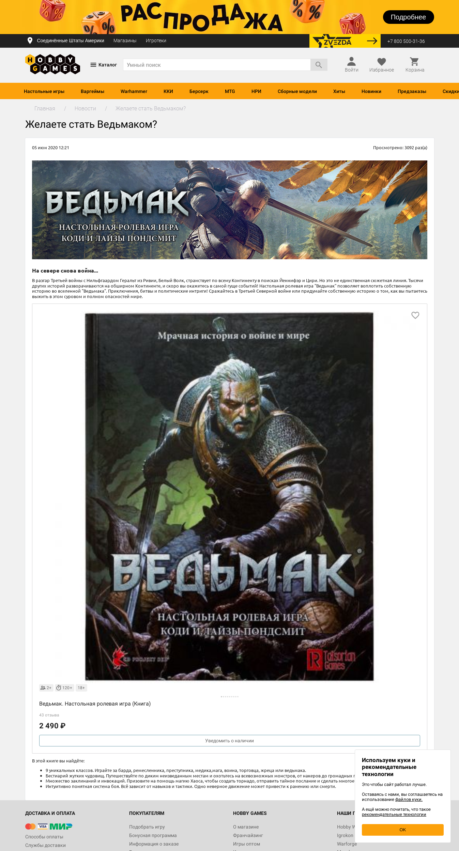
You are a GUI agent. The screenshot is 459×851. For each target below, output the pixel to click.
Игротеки (156, 40)
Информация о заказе (154, 844)
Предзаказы (412, 91)
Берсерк (199, 91)
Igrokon (345, 835)
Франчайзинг (248, 835)
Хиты (339, 91)
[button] (221, 697)
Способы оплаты (44, 836)
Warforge (347, 844)
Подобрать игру (147, 827)
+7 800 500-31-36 (406, 41)
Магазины (125, 40)
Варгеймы (92, 91)
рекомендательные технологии (394, 814)
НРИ (256, 91)
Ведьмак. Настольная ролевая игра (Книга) (95, 703)
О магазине (246, 827)
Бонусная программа (153, 835)
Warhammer (134, 91)
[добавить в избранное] (415, 315)
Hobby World (350, 827)
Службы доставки (45, 845)
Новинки (371, 91)
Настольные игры (44, 91)
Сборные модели (297, 91)
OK (403, 829)
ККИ (168, 91)
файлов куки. (409, 799)
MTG (230, 91)
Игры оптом (246, 844)
